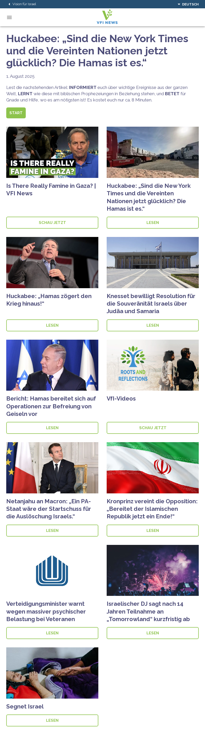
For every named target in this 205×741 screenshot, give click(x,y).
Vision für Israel (21, 4)
